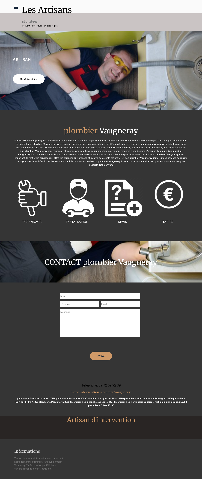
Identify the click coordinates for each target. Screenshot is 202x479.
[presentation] (84, 345)
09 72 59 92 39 (28, 78)
